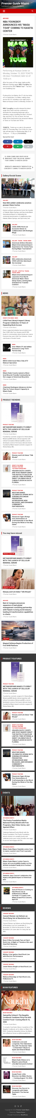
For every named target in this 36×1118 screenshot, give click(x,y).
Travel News (27, 240)
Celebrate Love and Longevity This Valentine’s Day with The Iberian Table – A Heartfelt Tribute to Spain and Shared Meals (22, 1046)
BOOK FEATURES (10, 987)
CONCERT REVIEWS (8, 913)
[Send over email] (18, 146)
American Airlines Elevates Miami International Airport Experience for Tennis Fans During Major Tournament (22, 246)
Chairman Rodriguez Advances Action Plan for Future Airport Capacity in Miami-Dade (17, 389)
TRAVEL (20, 240)
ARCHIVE (6, 18)
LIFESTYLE (21, 271)
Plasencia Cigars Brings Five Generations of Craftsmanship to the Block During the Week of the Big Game (22, 520)
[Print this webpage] (28, 146)
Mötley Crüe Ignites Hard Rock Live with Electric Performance (16, 955)
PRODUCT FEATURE (8, 424)
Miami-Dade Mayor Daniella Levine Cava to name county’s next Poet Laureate (18, 850)
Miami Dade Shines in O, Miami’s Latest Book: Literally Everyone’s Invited (22, 1062)
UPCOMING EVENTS (8, 818)
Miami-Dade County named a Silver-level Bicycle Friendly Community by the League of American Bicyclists (16, 375)
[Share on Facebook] (8, 142)
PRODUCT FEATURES (12, 659)
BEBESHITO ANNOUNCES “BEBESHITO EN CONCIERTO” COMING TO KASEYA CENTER (17, 167)
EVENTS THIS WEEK (8, 318)
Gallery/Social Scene (12, 175)
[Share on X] (28, 142)
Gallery (5, 200)
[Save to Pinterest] (8, 146)
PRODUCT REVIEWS (11, 400)
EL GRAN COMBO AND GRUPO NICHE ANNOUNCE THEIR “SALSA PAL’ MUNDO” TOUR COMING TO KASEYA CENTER (18, 158)
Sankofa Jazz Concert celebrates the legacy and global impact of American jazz (17, 877)
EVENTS (6, 793)
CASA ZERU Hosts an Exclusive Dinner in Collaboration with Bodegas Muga (22, 230)
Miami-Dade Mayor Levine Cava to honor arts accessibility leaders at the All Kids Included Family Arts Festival (17, 863)
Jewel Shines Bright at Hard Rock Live (17, 967)
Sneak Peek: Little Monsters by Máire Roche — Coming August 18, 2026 (22, 1076)
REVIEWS (7, 908)
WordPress (24, 1115)
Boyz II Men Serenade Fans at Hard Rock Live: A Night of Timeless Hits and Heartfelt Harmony (18, 942)
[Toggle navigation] (4, 11)
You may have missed (12, 533)
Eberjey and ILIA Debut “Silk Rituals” (17, 592)
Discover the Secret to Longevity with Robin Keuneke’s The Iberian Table (20, 1091)
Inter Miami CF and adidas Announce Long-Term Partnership (22, 349)
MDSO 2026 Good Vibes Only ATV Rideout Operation (15, 362)
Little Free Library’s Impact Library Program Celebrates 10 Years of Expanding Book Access (16, 322)
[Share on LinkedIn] (18, 142)
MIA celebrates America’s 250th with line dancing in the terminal (21, 261)
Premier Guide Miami (15, 3)
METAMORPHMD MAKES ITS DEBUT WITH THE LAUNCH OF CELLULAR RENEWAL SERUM (17, 429)
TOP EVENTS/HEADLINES (19, 468)
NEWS (5, 293)
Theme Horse (20, 1112)
